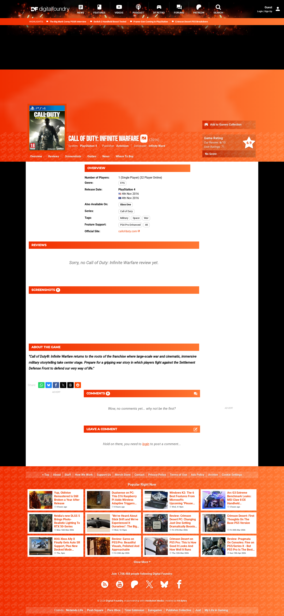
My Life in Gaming (216, 610)
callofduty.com (129, 231)
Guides (91, 156)
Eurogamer (155, 610)
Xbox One (125, 204)
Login (260, 11)
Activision (122, 146)
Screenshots (73, 156)
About (57, 474)
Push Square (95, 610)
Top (45, 474)
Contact (139, 474)
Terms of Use (178, 474)
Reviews (53, 156)
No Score (211, 154)
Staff (68, 474)
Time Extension (134, 610)
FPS (122, 183)
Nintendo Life (74, 610)
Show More (142, 562)
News (106, 156)
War (146, 218)
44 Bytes (182, 600)
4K (146, 224)
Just (198, 610)
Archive (213, 474)
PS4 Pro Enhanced (130, 224)
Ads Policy (197, 474)
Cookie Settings (232, 474)
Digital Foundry (114, 600)
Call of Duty (126, 211)
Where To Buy (124, 156)
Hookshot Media (154, 600)
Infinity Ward (157, 146)
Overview (36, 156)
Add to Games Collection (223, 124)
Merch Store (123, 474)
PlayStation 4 (88, 146)
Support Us (104, 474)
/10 (223, 142)
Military (124, 218)
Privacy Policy (157, 474)
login (145, 444)
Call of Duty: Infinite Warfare (108, 139)
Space (136, 218)
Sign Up (268, 11)
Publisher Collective (178, 610)
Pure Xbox (114, 610)
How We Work (84, 474)
